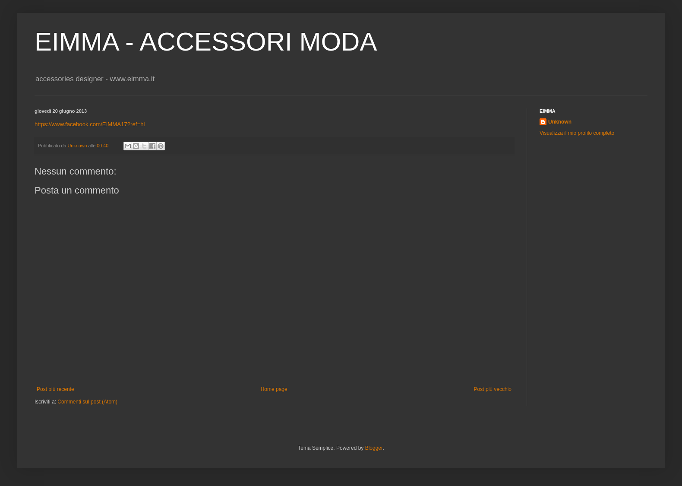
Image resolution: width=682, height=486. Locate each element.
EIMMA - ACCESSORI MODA (206, 41)
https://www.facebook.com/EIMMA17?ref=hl (90, 124)
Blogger (374, 448)
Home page (274, 389)
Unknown (559, 122)
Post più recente (55, 389)
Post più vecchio (493, 389)
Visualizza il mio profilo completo (577, 133)
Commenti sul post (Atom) (87, 402)
